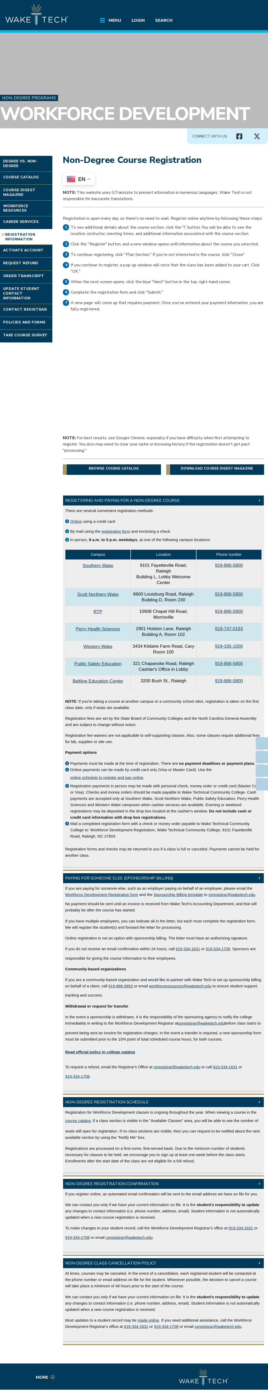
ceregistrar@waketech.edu (232, 894)
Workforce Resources (15, 208)
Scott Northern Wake (98, 594)
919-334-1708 (218, 949)
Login (138, 20)
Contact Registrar (25, 309)
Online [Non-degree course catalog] (76, 521)
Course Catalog (21, 177)
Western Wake (98, 646)
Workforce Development (125, 114)
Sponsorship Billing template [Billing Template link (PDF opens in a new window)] (178, 894)
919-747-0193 (229, 628)
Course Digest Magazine (19, 192)
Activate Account (23, 250)
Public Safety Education (98, 663)
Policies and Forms (24, 322)
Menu (115, 20)
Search (163, 20)
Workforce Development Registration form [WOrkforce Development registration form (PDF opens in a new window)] (101, 894)
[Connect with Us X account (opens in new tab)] (257, 136)
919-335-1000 (229, 646)
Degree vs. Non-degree (20, 163)
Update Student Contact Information (21, 293)
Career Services (21, 221)
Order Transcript (23, 275)
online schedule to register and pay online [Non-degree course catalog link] (106, 777)
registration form (116, 531)
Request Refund (20, 263)
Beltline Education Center (98, 681)
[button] (163, 500)
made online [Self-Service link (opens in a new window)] (148, 1320)
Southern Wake (98, 565)
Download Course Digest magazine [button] (217, 468)
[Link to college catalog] (100, 1052)
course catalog (78, 1120)
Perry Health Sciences (98, 628)
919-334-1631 (188, 949)
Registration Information (20, 237)
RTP (97, 611)
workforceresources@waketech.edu (180, 986)
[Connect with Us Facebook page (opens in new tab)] (239, 136)
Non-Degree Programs (29, 98)
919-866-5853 (120, 986)
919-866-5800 (229, 565)
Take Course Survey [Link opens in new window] (25, 335)
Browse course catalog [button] (114, 468)
